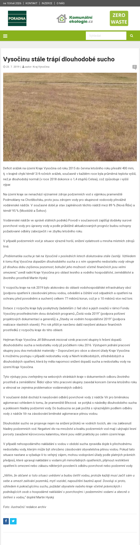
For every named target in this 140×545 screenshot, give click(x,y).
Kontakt (31, 3)
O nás (61, 3)
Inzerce (47, 3)
